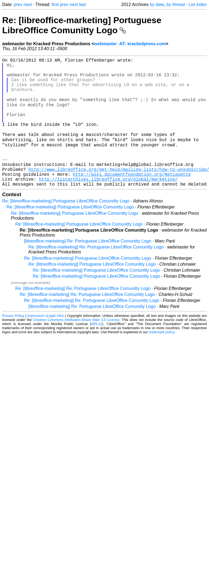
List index (197, 4)
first (55, 4)
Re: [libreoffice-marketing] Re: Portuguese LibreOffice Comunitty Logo (96, 274)
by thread (175, 4)
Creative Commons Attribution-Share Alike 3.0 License (76, 347)
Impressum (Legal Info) (45, 343)
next (27, 4)
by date (157, 4)
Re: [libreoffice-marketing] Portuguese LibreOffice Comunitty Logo (81, 25)
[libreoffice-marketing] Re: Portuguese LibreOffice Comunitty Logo (87, 268)
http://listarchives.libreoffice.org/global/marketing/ (108, 205)
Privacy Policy (13, 343)
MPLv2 (96, 351)
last (82, 4)
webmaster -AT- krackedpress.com (130, 43)
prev (18, 4)
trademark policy (161, 359)
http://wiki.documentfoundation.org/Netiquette (132, 199)
